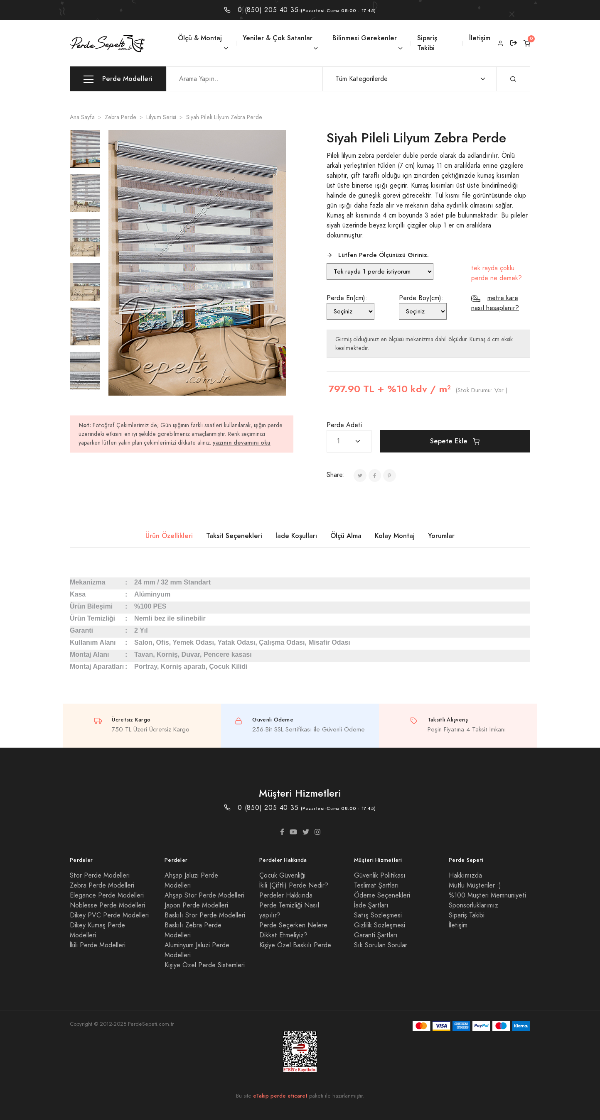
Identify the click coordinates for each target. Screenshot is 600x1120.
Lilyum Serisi (161, 117)
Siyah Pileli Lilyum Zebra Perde (224, 117)
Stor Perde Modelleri (100, 875)
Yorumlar (441, 535)
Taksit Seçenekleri (234, 535)
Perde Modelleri (118, 79)
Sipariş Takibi (427, 43)
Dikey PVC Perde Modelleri (109, 915)
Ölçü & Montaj (200, 38)
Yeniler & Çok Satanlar (277, 38)
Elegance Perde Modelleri (107, 895)
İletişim (479, 38)
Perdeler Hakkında (285, 895)
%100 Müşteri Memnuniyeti (487, 895)
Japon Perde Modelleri (196, 905)
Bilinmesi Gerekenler (364, 38)
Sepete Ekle (455, 441)
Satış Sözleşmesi (378, 915)
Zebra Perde (120, 117)
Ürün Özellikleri (169, 535)
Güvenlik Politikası (380, 875)
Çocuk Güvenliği (282, 875)
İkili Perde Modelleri (97, 945)
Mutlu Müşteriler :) (475, 885)
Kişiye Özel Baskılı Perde (295, 945)
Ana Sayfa (82, 117)
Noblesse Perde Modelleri (107, 905)
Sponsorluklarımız (473, 905)
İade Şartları (371, 905)
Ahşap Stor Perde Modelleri (204, 895)
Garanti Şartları (376, 935)
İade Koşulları (296, 535)
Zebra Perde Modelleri (102, 885)
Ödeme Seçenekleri (382, 895)
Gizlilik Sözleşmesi (379, 925)
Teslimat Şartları (376, 885)
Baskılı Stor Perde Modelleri (205, 915)
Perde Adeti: (345, 425)
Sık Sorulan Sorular (380, 945)
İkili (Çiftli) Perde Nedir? (293, 885)
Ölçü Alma (345, 535)
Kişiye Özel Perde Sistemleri (205, 965)
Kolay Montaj (395, 535)
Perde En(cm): (347, 298)
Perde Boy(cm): (421, 298)
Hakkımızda (465, 875)
